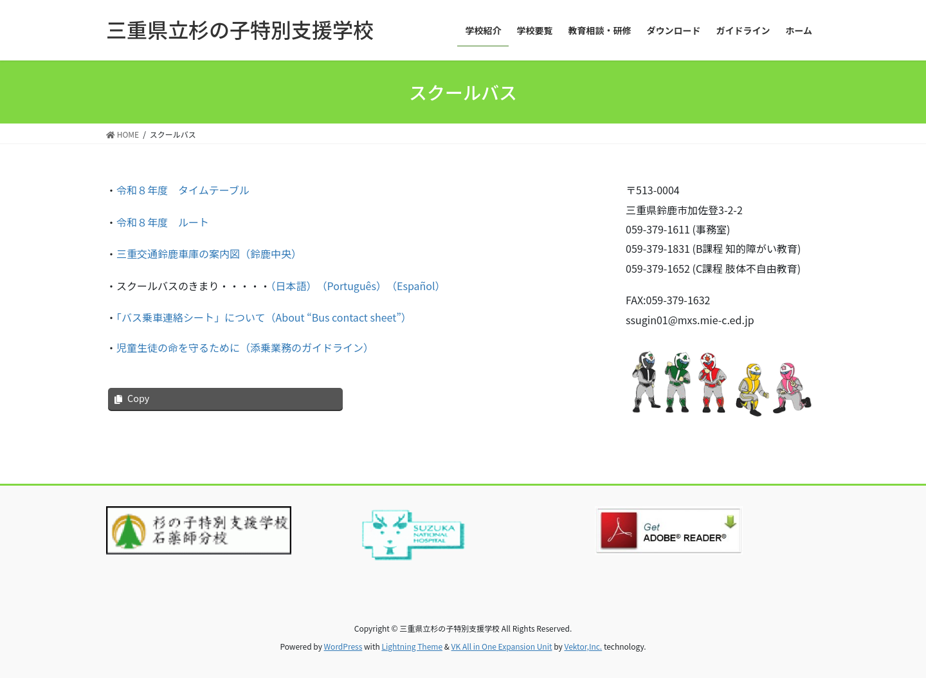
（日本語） (291, 285)
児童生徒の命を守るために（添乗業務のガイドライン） (245, 347)
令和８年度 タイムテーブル (183, 189)
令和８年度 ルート (162, 222)
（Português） (351, 285)
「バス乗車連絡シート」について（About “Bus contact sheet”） (264, 317)
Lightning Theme (411, 646)
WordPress (343, 646)
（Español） (419, 285)
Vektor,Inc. (583, 646)
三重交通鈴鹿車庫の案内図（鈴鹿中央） (209, 253)
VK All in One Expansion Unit (501, 646)
